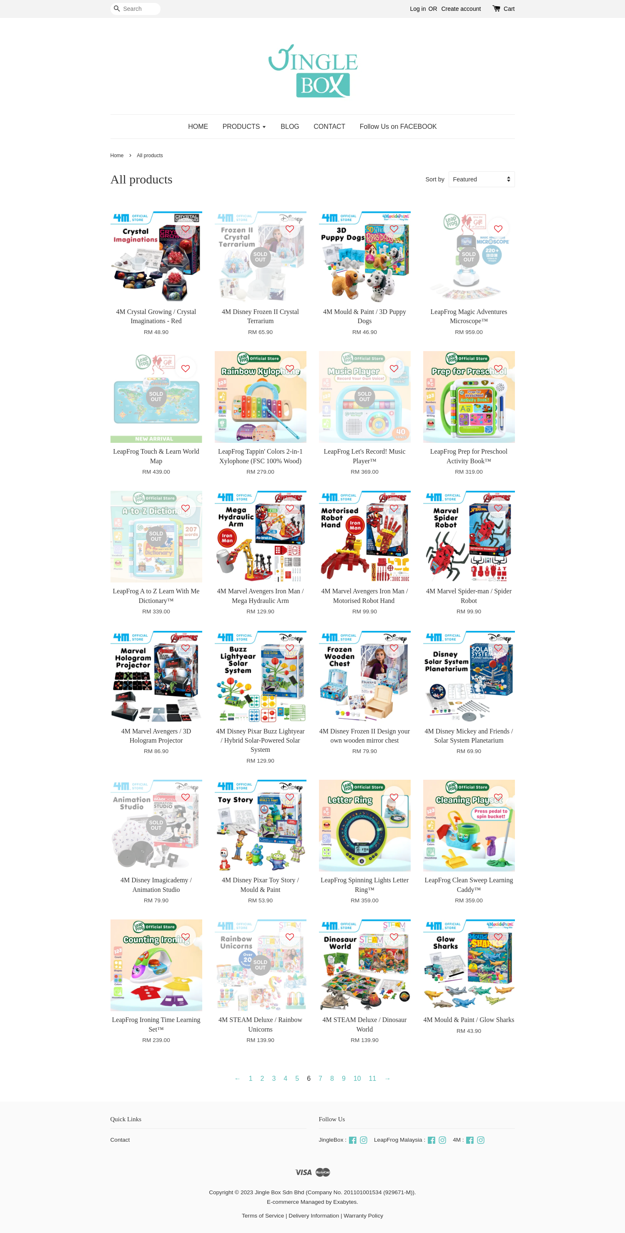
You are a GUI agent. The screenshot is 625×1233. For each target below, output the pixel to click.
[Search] (135, 9)
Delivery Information (314, 1216)
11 (373, 1078)
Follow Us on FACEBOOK (398, 126)
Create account (461, 8)
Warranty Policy (363, 1216)
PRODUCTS (244, 126)
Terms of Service (263, 1216)
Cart (509, 8)
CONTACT (329, 126)
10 (357, 1078)
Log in (418, 8)
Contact (120, 1140)
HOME (198, 126)
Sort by (434, 179)
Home (117, 155)
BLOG (290, 126)
